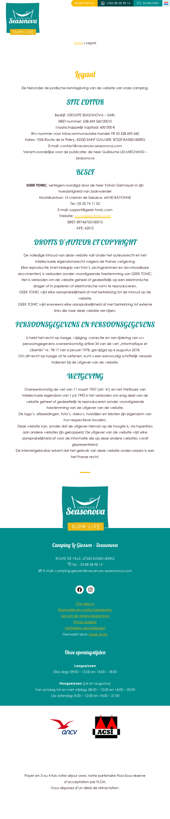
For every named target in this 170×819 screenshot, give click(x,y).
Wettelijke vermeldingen (85, 628)
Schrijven (151, 3)
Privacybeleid (85, 622)
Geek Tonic (98, 634)
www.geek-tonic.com (92, 215)
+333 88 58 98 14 (118, 3)
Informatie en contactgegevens (85, 609)
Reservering (84, 3)
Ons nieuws (85, 603)
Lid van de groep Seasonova (85, 615)
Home (78, 43)
